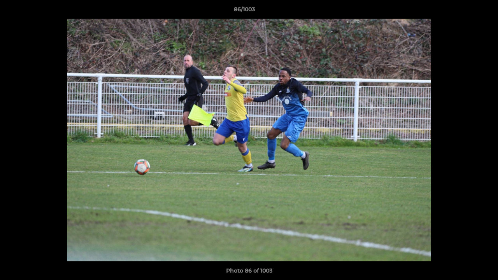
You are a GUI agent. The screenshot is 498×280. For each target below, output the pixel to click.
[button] (465, 11)
